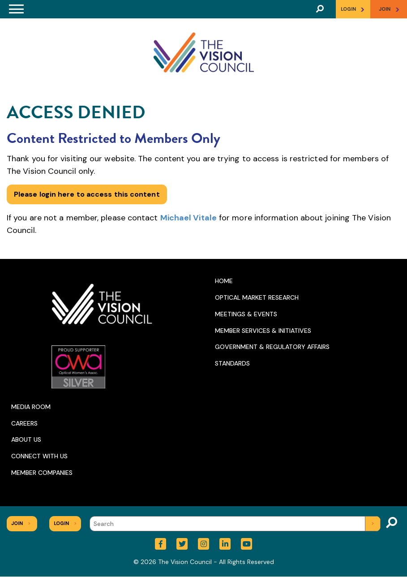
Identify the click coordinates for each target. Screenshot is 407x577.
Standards (232, 363)
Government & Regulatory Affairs (272, 347)
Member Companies (42, 473)
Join (20, 523)
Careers (24, 423)
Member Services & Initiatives (263, 331)
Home (224, 281)
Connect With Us (39, 456)
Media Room (31, 407)
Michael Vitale (188, 217)
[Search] (235, 523)
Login (353, 9)
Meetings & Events (246, 314)
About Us (26, 439)
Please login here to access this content (87, 194)
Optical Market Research (257, 297)
